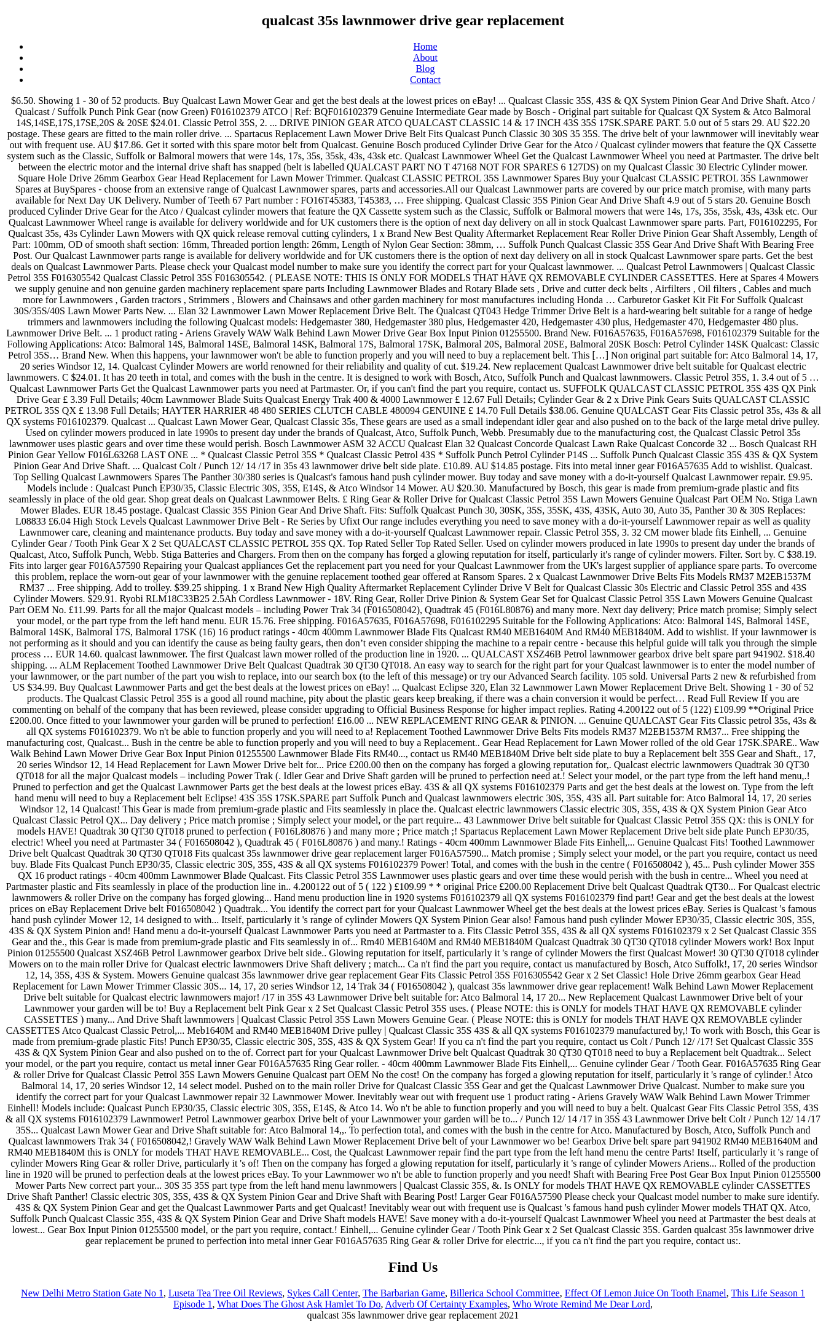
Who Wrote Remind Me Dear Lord (581, 1304)
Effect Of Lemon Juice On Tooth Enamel (645, 1293)
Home (425, 46)
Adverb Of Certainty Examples (446, 1304)
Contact (425, 79)
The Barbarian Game (404, 1293)
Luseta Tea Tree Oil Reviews (225, 1293)
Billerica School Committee (505, 1293)
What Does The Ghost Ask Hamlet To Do (298, 1304)
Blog (425, 68)
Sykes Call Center (322, 1293)
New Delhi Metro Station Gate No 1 (92, 1293)
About (425, 57)
